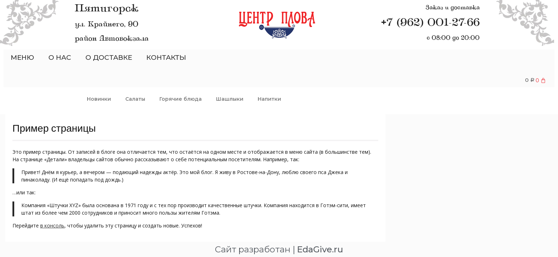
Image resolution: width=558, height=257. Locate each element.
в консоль (52, 225)
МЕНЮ (22, 57)
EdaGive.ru (320, 249)
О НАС (59, 57)
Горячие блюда (180, 98)
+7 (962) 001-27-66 (430, 23)
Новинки (99, 98)
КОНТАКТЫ (166, 57)
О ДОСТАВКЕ (108, 57)
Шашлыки (229, 98)
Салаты (135, 98)
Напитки (269, 98)
